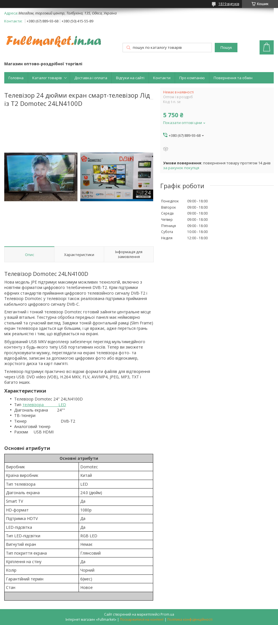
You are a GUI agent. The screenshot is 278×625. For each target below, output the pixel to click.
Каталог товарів (47, 77)
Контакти (161, 77)
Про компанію (192, 77)
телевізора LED (44, 404)
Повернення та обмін (233, 77)
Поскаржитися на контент (142, 619)
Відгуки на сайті (130, 77)
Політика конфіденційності (189, 619)
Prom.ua (167, 614)
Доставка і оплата (90, 77)
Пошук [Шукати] (226, 47)
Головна (16, 77)
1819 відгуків (228, 3)
